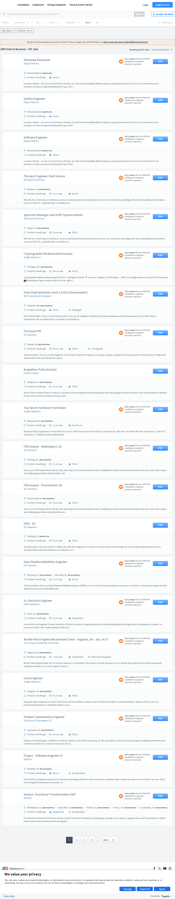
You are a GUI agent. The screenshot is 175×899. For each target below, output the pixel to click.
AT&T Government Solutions (37, 311)
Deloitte (28, 774)
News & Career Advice (81, 4)
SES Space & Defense (34, 195)
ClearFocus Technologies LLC (38, 736)
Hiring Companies (56, 4)
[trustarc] (166, 896)
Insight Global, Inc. (32, 272)
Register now (162, 4)
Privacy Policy (9, 896)
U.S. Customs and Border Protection (41, 658)
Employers (38, 4)
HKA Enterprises (32, 619)
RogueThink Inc (31, 79)
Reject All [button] (145, 888)
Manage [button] (127, 888)
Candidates (23, 4)
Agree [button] (162, 888)
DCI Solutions (30, 350)
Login (146, 4)
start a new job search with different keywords (125, 57)
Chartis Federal (31, 388)
